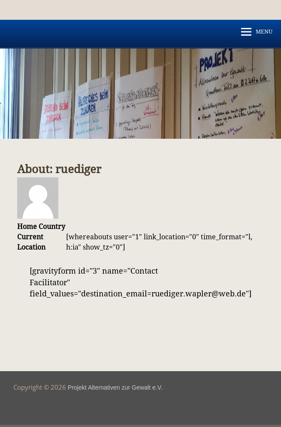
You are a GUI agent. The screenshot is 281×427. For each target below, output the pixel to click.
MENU (264, 31)
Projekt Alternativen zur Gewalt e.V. (115, 387)
